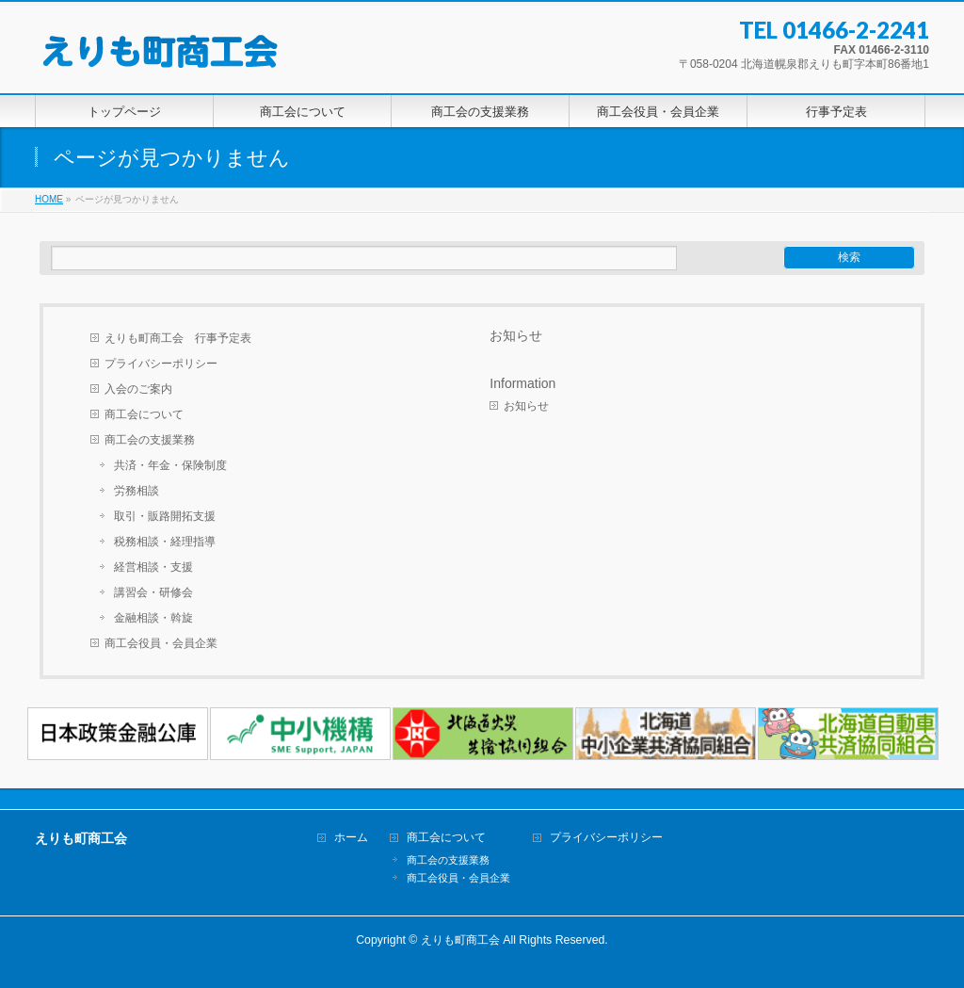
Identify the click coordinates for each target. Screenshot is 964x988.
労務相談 (136, 490)
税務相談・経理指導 (165, 541)
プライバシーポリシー (160, 363)
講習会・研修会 (153, 592)
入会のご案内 (138, 389)
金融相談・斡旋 (153, 617)
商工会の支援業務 (149, 439)
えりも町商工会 (460, 940)
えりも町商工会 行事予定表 (177, 338)
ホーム (351, 838)
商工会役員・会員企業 (160, 643)
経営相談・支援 (153, 567)
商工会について (144, 414)
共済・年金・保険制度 (170, 465)
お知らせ (516, 335)
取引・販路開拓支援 (165, 516)
